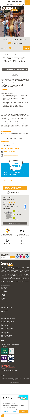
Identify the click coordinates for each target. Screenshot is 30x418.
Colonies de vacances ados (6, 325)
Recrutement (3, 298)
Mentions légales (4, 309)
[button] (12, 56)
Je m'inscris (12, 257)
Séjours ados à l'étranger (5, 329)
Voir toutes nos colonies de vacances (7, 321)
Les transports (3, 320)
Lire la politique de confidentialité (9, 407)
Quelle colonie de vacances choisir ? (7, 317)
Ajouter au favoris (13, 192)
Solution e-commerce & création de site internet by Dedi (15, 381)
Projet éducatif (3, 288)
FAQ (1, 293)
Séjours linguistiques (4, 327)
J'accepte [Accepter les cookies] (24, 411)
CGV (21, 378)
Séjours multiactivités (4, 324)
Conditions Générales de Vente (6, 307)
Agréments (3, 311)
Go (27, 49)
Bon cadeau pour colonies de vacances (8, 343)
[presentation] (3, 22)
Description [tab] (5, 75)
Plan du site (15, 379)
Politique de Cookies (4, 310)
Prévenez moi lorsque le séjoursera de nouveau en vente (15, 188)
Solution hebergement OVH (15, 382)
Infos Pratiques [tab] (15, 75)
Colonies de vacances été (5, 332)
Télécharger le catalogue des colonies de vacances (10, 344)
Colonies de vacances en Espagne (7, 328)
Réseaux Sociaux (4, 297)
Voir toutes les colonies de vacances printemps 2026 (15, 181)
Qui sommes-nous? (4, 287)
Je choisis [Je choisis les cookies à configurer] (15, 411)
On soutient (3, 294)
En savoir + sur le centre (16, 223)
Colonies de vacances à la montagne (7, 331)
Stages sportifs (3, 334)
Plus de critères (5, 48)
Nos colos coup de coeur (5, 336)
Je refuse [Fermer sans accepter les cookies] (6, 411)
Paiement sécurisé (4, 313)
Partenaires (3, 295)
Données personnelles (5, 306)
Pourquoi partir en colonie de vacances (8, 318)
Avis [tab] (24, 75)
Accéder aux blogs (4, 291)
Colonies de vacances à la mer (6, 322)
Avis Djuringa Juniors (4, 290)
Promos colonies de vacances (6, 335)
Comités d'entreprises (4, 300)
